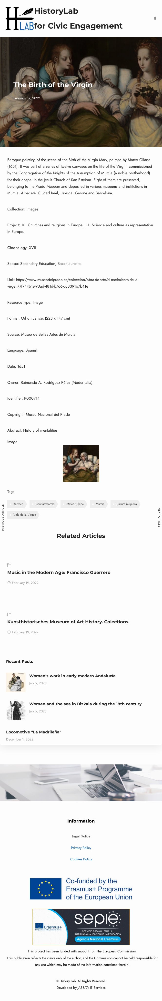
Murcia (100, 504)
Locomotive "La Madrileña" (33, 732)
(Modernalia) (81, 382)
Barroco (18, 504)
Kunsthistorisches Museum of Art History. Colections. (68, 622)
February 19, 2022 (23, 583)
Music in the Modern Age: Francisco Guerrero (59, 572)
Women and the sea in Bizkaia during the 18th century (85, 704)
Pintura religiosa (127, 504)
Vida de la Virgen (24, 515)
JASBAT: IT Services (92, 987)
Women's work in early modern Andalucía (72, 676)
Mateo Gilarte (75, 504)
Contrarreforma (45, 504)
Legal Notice (81, 836)
